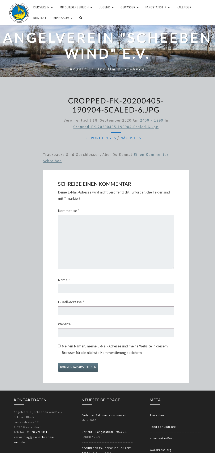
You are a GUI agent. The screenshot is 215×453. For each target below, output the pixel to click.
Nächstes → (133, 137)
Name (64, 279)
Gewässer (128, 7)
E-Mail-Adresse (71, 301)
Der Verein (41, 7)
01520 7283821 (36, 432)
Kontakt (39, 18)
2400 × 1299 (151, 120)
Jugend (104, 7)
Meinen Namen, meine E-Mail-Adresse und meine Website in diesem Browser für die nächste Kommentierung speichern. (115, 349)
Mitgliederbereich (74, 7)
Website (64, 324)
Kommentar (69, 210)
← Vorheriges (100, 137)
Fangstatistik (155, 7)
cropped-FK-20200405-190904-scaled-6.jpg (116, 126)
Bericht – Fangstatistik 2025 (102, 432)
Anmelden (157, 415)
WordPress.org (161, 450)
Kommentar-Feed (162, 438)
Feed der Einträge (163, 427)
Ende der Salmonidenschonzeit (104, 415)
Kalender (184, 7)
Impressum (61, 18)
